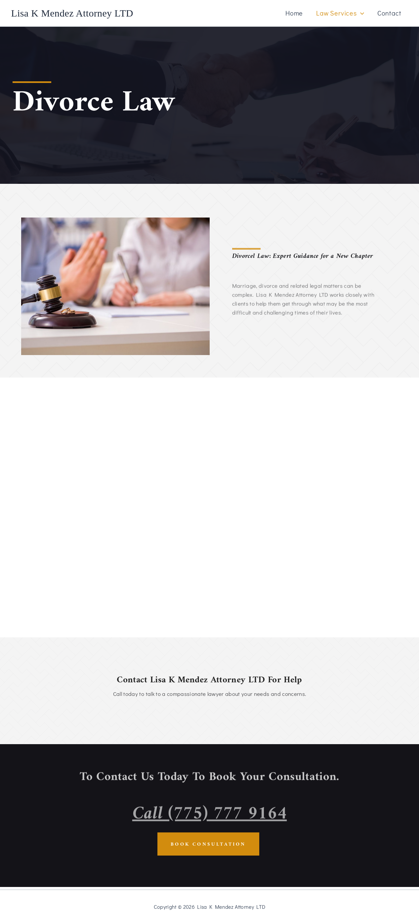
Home (294, 13)
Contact (389, 13)
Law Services (340, 13)
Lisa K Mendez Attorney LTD (72, 13)
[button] (360, 13)
